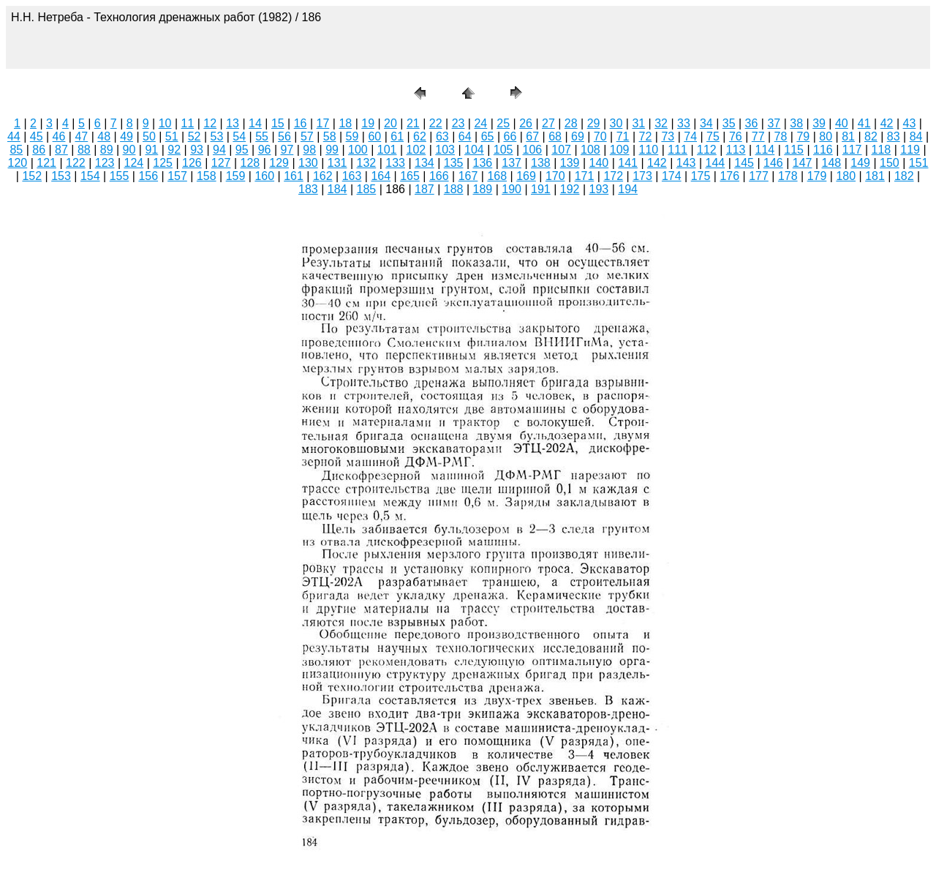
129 (279, 163)
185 (367, 189)
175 (701, 176)
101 (387, 149)
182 (904, 176)
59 (352, 136)
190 (511, 189)
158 (206, 176)
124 (134, 163)
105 (503, 149)
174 (672, 176)
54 (239, 136)
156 (148, 176)
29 (593, 123)
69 (577, 136)
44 (13, 136)
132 (367, 163)
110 (649, 149)
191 (541, 189)
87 (61, 149)
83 (893, 136)
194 (628, 189)
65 (487, 136)
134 (424, 163)
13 (232, 123)
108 (590, 149)
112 (707, 149)
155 (119, 176)
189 (483, 189)
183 (308, 189)
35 (729, 123)
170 (555, 176)
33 (683, 123)
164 (380, 176)
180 (846, 176)
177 (759, 176)
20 (390, 123)
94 (219, 149)
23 (458, 123)
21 (413, 123)
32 (661, 123)
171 (585, 176)
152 (32, 176)
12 (209, 123)
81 (848, 136)
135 (454, 163)
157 (177, 176)
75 (713, 136)
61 (397, 136)
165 (410, 176)
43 (909, 123)
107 (561, 149)
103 (445, 149)
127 (221, 163)
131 (337, 163)
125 (163, 163)
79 (802, 136)
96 (264, 149)
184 (337, 189)
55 (261, 136)
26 (525, 123)
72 (645, 136)
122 (76, 163)
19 (367, 123)
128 (250, 163)
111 (677, 149)
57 (307, 136)
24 (480, 123)
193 (599, 189)
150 (889, 163)
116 (823, 149)
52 (194, 136)
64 (465, 136)
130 (308, 163)
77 (758, 136)
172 (613, 176)
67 (532, 136)
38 (796, 123)
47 (81, 136)
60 (374, 136)
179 (817, 176)
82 (871, 136)
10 (165, 123)
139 (570, 163)
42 (887, 123)
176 (729, 176)
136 (483, 163)
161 (293, 176)
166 (439, 176)
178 (788, 176)
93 (196, 149)
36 (751, 123)
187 (424, 189)
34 (706, 123)
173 (642, 176)
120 (18, 163)
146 (773, 163)
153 (61, 176)
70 (600, 136)
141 (628, 163)
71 (623, 136)
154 (90, 176)
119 (910, 149)
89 (106, 149)
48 (103, 136)
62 (419, 136)
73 (667, 136)
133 (395, 163)
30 (616, 123)
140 (599, 163)
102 (416, 149)
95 (242, 149)
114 (765, 149)
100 (358, 149)
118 (881, 149)
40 (841, 123)
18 (345, 123)
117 (852, 149)
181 (875, 176)
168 (497, 176)
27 (548, 123)
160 (264, 176)
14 (255, 123)
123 (105, 163)
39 (819, 123)
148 (832, 163)
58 (329, 136)
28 (571, 123)
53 (217, 136)
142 (657, 163)
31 (638, 123)
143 (686, 163)
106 (533, 149)
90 (129, 149)
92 (174, 149)
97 (287, 149)
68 (555, 136)
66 (509, 136)
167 (468, 176)
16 (300, 123)
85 (16, 149)
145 (744, 163)
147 (802, 163)
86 (38, 149)
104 (474, 149)
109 (620, 149)
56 (284, 136)
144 (715, 163)
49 (126, 136)
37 (773, 123)
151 (919, 163)
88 (84, 149)
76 (735, 136)
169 (526, 176)
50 (149, 136)
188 (454, 189)
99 (332, 149)
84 (916, 136)
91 (151, 149)
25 (503, 123)
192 (570, 189)
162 (323, 176)
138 (541, 163)
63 (442, 136)
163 (352, 176)
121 (46, 163)
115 (794, 149)
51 (171, 136)
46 (59, 136)
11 (188, 123)
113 (736, 149)
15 (277, 123)
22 (435, 123)
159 (236, 176)
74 (690, 136)
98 (309, 149)
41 (864, 123)
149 (860, 163)
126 (192, 163)
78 (781, 136)
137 (511, 163)
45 (36, 136)
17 (323, 123)
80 (825, 136)
